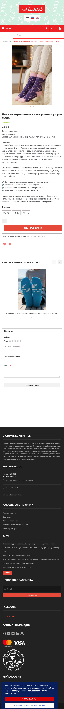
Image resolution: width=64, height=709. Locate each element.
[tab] (32, 331)
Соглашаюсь (29, 699)
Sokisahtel (11, 617)
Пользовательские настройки (29, 705)
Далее (7, 573)
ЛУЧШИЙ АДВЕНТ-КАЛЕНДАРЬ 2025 (17, 567)
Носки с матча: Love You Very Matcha (17, 556)
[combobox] (38, 35)
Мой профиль (60, 28)
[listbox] (32, 213)
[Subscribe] (32, 595)
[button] (31, 107)
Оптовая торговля (10, 521)
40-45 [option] (16, 213)
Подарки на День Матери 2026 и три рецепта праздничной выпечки (29, 544)
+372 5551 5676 (12, 488)
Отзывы (8, 330)
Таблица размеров (10, 529)
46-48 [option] (26, 213)
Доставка (7, 517)
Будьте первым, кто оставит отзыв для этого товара (23, 236)
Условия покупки (9, 513)
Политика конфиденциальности (15, 525)
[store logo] (32, 12)
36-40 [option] (6, 213)
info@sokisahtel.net (14, 495)
